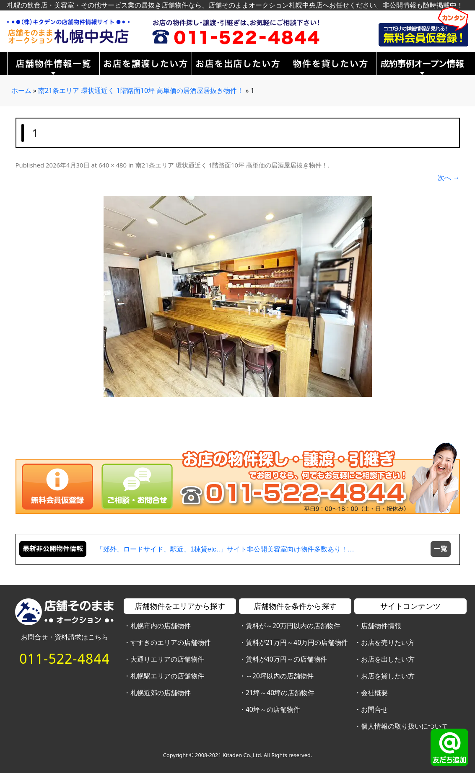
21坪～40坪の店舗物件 (280, 692)
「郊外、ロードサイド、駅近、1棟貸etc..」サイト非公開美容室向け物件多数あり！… (225, 549)
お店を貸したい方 (388, 675)
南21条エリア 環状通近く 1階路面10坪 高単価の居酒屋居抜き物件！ (141, 90)
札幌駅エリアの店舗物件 (167, 675)
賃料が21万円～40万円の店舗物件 (297, 642)
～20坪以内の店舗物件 (280, 675)
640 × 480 (113, 165)
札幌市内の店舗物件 (160, 625)
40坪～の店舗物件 (273, 709)
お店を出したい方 (388, 659)
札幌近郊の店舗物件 (160, 692)
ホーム (21, 90)
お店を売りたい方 (388, 642)
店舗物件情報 (381, 625)
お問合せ (374, 709)
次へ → (448, 177)
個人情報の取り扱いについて (404, 726)
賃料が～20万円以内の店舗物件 (293, 625)
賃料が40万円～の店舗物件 (286, 659)
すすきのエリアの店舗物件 (170, 642)
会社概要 (374, 692)
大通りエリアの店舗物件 (167, 659)
